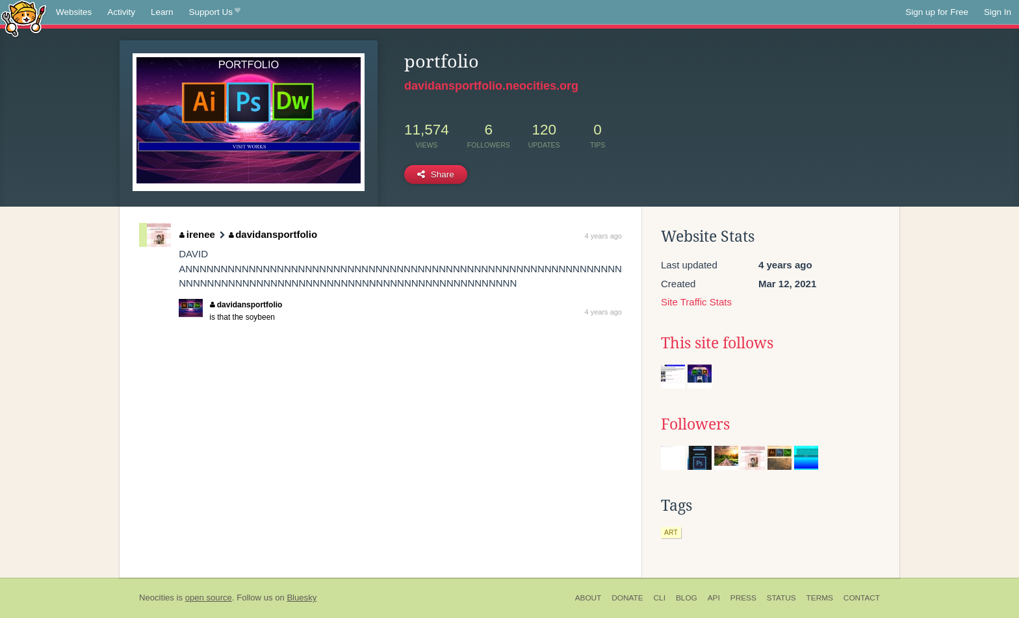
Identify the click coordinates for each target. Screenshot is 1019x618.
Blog (686, 597)
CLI (659, 597)
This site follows (717, 343)
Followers (695, 424)
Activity (121, 12)
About (588, 597)
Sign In (997, 12)
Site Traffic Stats (696, 301)
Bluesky (301, 597)
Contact (862, 597)
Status (781, 597)
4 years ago (603, 236)
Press (743, 597)
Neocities (156, 597)
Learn (162, 12)
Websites (74, 12)
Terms (819, 597)
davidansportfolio (273, 234)
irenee (197, 234)
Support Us (214, 12)
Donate (627, 597)
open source (208, 597)
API (714, 597)
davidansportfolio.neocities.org (491, 85)
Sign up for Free (936, 12)
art (671, 532)
